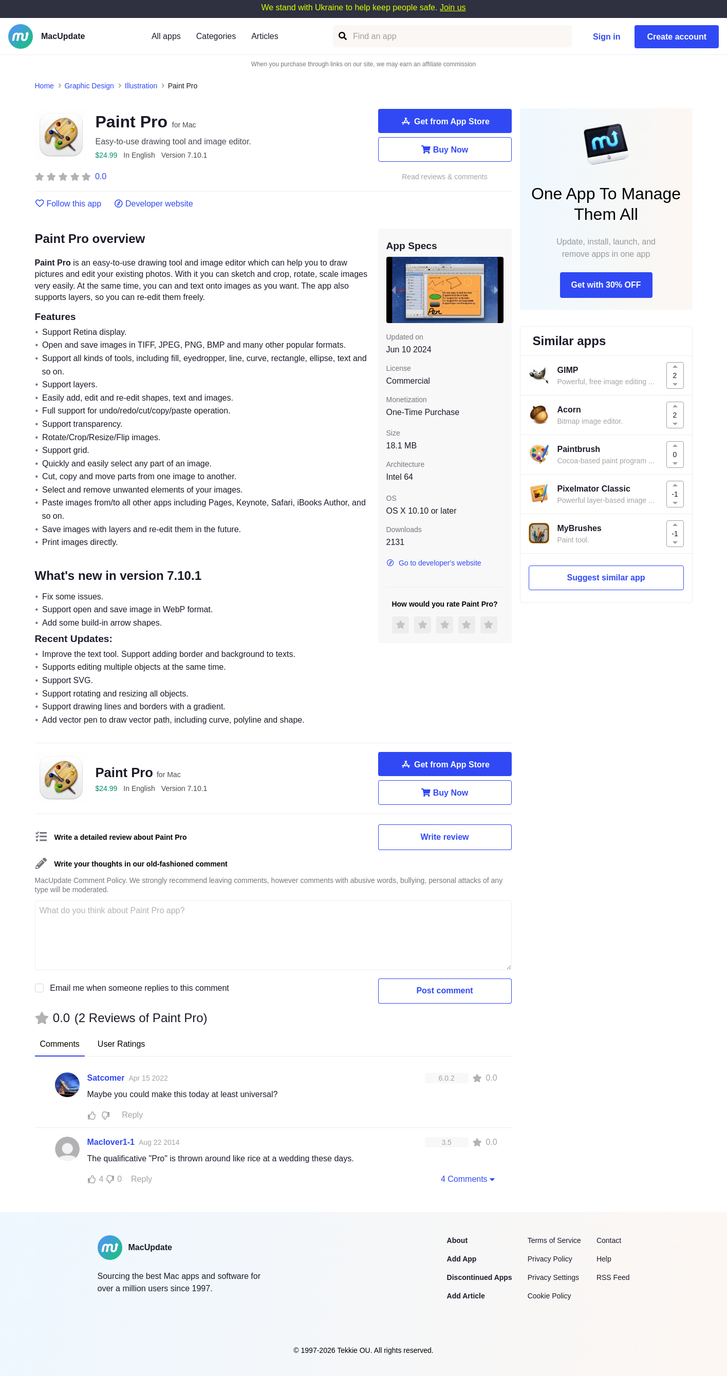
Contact (608, 1240)
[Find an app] (342, 36)
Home (44, 85)
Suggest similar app (606, 577)
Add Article (466, 1295)
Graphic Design (89, 85)
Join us (453, 7)
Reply (132, 1114)
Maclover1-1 (111, 1142)
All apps (166, 36)
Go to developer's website (433, 563)
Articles (264, 36)
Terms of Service (554, 1240)
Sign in (606, 36)
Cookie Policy (549, 1295)
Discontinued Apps (479, 1277)
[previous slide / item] (393, 290)
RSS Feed (613, 1277)
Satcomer (106, 1077)
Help (603, 1259)
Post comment (444, 990)
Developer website (153, 204)
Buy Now (444, 149)
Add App (462, 1259)
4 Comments (469, 1178)
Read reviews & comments (445, 177)
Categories (216, 36)
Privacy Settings (553, 1277)
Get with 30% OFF (606, 284)
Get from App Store (445, 121)
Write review (445, 837)
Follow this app (68, 204)
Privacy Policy (550, 1259)
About (457, 1240)
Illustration (140, 85)
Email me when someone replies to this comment (139, 988)
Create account (676, 36)
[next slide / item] (496, 290)
